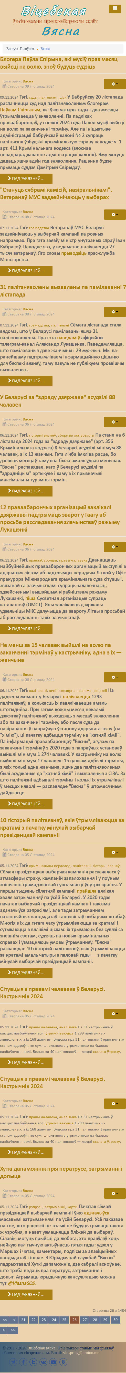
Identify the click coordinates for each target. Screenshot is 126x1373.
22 (34, 1320)
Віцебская (54, 11)
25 (64, 1320)
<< (5, 1320)
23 (44, 1320)
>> (13, 1330)
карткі (72, 1207)
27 (85, 1320)
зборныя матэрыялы (76, 436)
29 (105, 1320)
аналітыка (68, 1027)
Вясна (61, 31)
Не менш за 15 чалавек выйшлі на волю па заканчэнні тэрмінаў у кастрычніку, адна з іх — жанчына (61, 652)
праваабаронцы (43, 560)
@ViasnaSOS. (22, 1283)
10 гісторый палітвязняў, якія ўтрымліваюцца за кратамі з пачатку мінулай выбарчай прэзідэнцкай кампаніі (62, 828)
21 (23, 1320)
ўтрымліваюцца (60, 1033)
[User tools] (115, 84)
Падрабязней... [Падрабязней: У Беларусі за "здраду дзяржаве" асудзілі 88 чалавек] (26, 491)
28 (95, 1320)
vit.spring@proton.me (81, 1352)
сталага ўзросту (106, 1052)
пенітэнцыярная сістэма (70, 691)
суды (33, 98)
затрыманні (55, 1207)
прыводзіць (73, 253)
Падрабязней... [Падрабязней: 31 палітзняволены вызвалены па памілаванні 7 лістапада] (26, 381)
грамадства (39, 228)
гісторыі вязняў (42, 436)
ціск (62, 98)
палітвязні (48, 98)
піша (30, 598)
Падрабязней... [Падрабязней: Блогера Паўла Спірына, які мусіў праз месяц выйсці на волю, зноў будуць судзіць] (26, 178)
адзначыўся (96, 1213)
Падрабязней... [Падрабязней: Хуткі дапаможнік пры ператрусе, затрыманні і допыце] (26, 1294)
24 (54, 1320)
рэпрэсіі (100, 691)
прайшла (87, 891)
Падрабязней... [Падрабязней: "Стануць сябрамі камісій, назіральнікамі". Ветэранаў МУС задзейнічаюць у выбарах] (26, 270)
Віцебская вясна (41, 1348)
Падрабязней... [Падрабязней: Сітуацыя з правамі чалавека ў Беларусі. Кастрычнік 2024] (26, 1062)
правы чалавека (73, 560)
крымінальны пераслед (50, 866)
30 (115, 1320)
